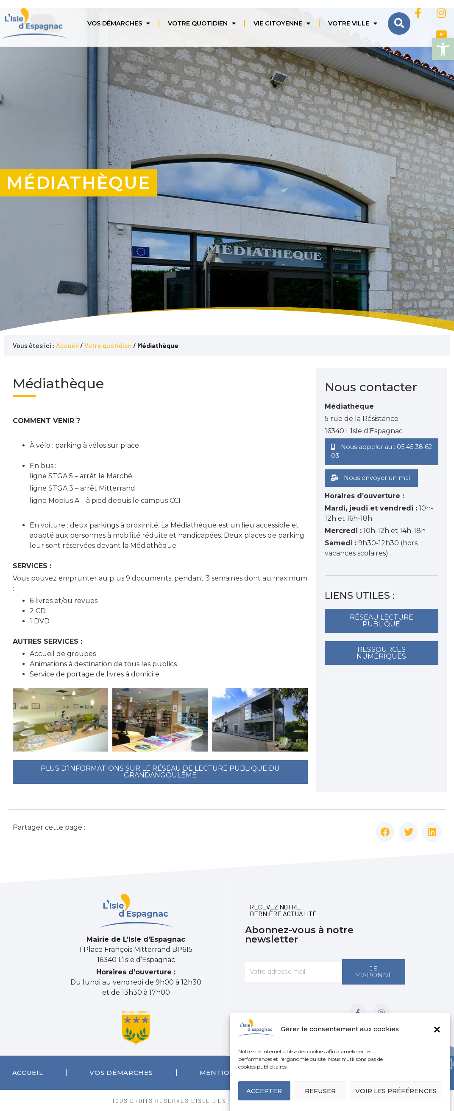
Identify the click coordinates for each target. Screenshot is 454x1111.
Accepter (264, 1091)
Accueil (67, 345)
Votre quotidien (202, 23)
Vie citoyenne (281, 23)
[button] (443, 49)
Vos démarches (118, 23)
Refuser (320, 1091)
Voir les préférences (396, 1091)
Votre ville (352, 23)
